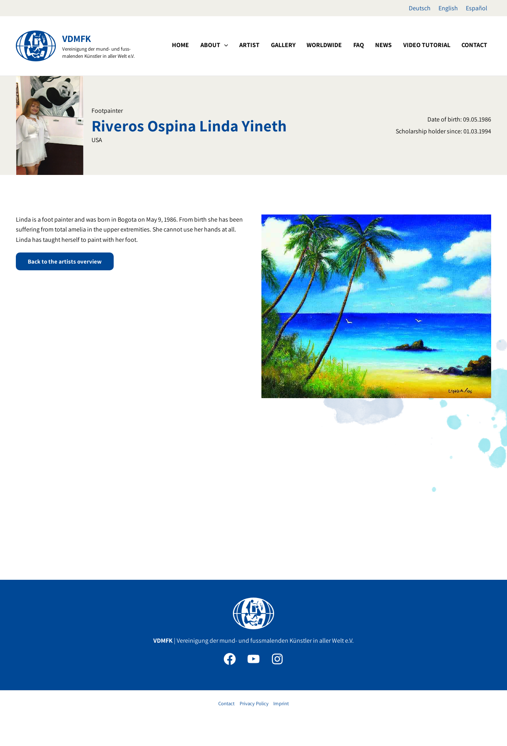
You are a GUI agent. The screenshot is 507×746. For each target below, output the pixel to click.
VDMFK (76, 38)
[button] (260, 45)
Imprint (281, 703)
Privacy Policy (254, 703)
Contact (226, 703)
